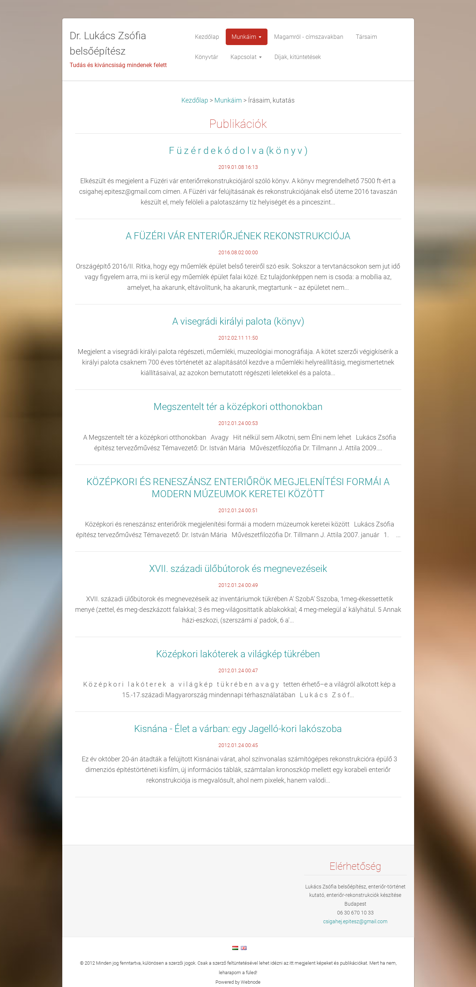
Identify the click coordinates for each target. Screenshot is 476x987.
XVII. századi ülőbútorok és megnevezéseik (238, 568)
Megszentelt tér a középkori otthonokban (238, 406)
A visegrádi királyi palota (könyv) (238, 321)
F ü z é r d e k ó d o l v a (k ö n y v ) (238, 150)
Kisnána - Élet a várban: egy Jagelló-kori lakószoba (238, 728)
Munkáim (228, 100)
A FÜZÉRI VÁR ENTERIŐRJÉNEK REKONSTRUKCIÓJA (238, 235)
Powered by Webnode (238, 982)
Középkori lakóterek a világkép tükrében (238, 653)
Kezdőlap (194, 100)
